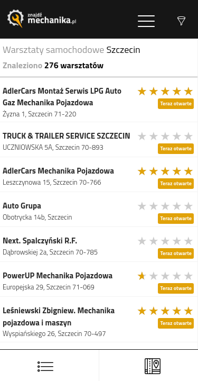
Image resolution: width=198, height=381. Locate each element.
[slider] (166, 91)
